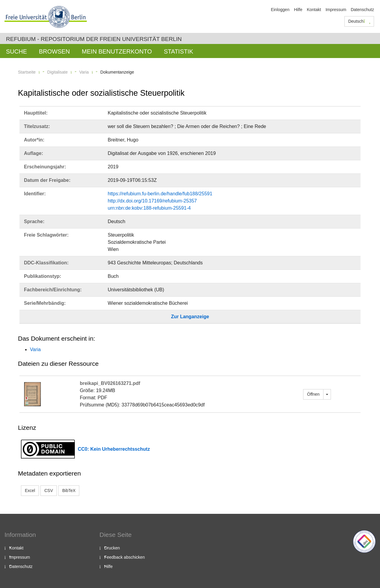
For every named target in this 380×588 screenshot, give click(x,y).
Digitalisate (57, 72)
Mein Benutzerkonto (117, 51)
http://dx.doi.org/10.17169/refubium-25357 (152, 200)
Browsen (54, 51)
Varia (84, 72)
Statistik (178, 51)
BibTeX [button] (68, 490)
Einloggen (280, 9)
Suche (16, 51)
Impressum (336, 9)
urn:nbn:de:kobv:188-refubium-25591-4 (149, 208)
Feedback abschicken (124, 557)
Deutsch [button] (359, 21)
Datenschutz (362, 9)
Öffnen (313, 394)
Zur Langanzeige (190, 316)
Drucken (112, 548)
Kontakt (314, 9)
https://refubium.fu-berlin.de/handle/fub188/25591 (160, 193)
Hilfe (298, 9)
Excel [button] (30, 490)
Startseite (27, 72)
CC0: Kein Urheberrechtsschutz (114, 449)
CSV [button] (48, 490)
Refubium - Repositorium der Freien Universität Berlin (94, 39)
